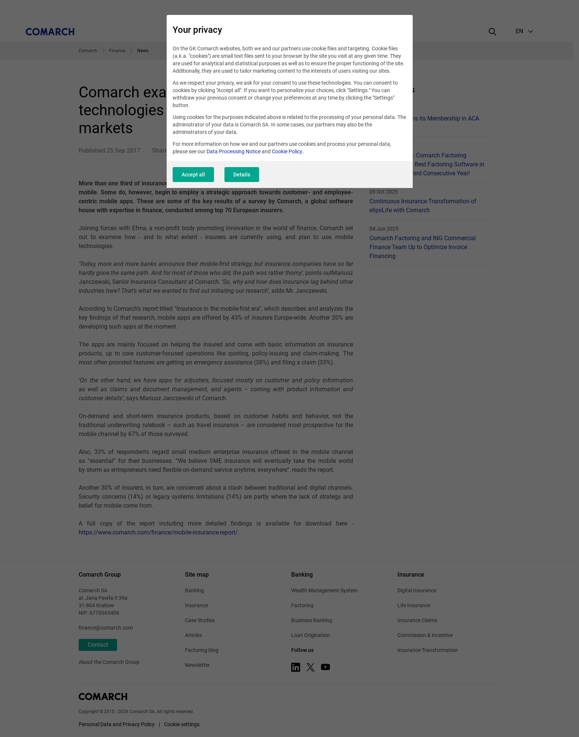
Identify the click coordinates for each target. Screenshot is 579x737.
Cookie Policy (287, 151)
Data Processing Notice (234, 151)
